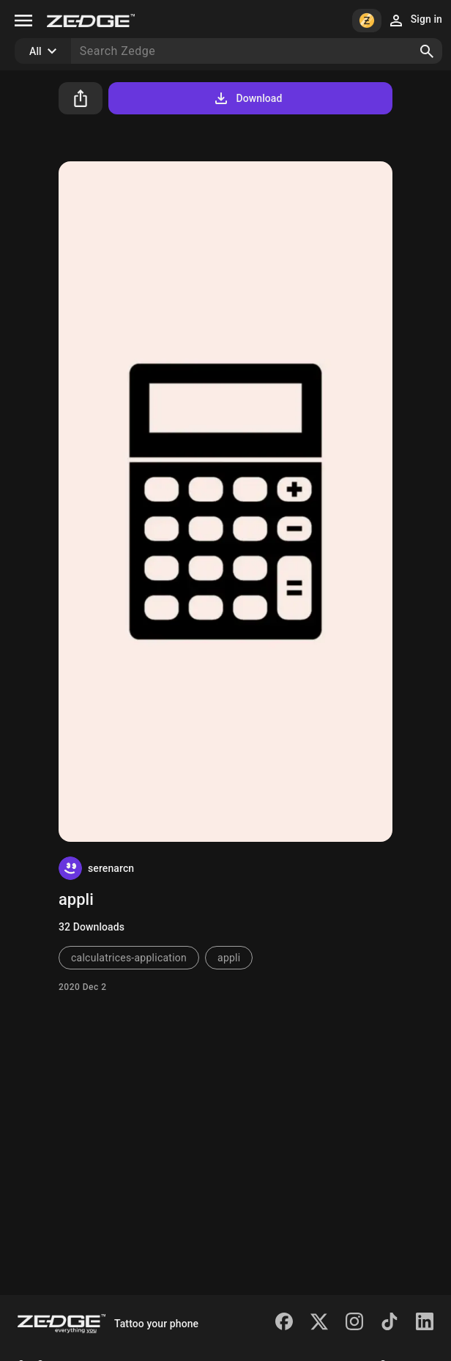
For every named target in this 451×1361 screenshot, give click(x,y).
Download (247, 98)
